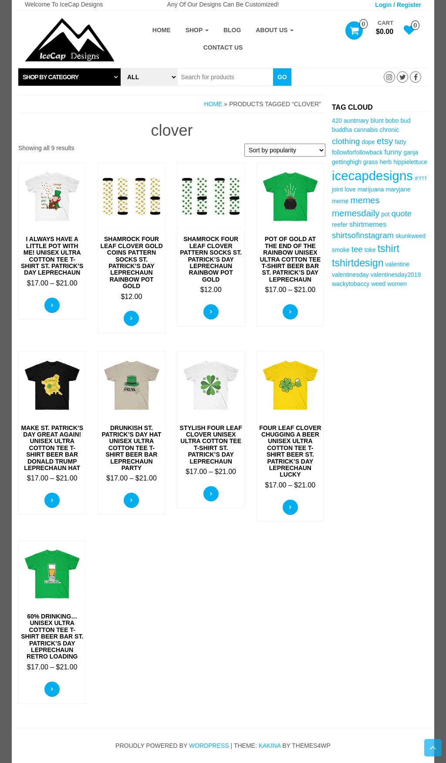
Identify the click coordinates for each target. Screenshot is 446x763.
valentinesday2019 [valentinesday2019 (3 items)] (396, 274)
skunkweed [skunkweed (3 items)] (410, 235)
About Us (275, 30)
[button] (69, 77)
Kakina (270, 745)
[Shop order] (284, 150)
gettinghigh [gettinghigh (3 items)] (347, 161)
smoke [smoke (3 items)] (341, 249)
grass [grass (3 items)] (370, 161)
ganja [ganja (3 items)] (411, 152)
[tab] (69, 77)
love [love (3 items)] (350, 189)
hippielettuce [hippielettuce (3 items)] (410, 161)
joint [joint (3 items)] (337, 189)
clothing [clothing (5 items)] (346, 141)
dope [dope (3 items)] (368, 141)
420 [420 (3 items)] (337, 120)
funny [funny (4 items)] (393, 152)
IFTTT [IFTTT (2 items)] (421, 178)
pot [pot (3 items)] (385, 214)
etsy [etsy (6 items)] (385, 141)
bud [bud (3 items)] (405, 120)
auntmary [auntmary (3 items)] (356, 120)
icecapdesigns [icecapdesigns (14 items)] (372, 175)
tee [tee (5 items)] (357, 249)
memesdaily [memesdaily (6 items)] (355, 213)
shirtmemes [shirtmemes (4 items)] (367, 224)
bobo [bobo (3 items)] (392, 120)
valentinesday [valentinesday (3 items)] (350, 274)
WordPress (209, 745)
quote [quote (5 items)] (402, 213)
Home (161, 30)
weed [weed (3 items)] (378, 283)
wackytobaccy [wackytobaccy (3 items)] (350, 283)
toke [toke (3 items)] (370, 249)
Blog (232, 30)
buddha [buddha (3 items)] (342, 129)
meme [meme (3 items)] (340, 201)
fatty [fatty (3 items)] (400, 141)
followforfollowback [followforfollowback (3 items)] (357, 152)
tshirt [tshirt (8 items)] (388, 248)
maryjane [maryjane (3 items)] (397, 189)
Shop (197, 30)
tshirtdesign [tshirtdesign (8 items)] (358, 263)
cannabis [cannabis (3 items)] (366, 129)
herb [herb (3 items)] (386, 161)
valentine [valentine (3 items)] (397, 264)
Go (282, 77)
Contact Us (223, 47)
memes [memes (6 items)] (364, 200)
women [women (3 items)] (397, 283)
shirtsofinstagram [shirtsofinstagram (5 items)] (363, 235)
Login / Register (398, 4)
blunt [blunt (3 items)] (377, 120)
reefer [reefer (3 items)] (340, 224)
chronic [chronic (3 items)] (389, 129)
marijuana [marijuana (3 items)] (371, 189)
